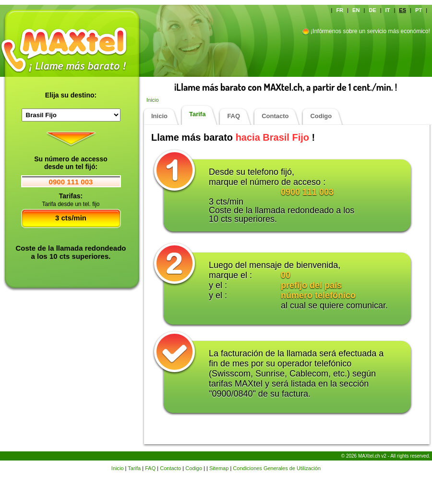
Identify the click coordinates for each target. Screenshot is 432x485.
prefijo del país (311, 285)
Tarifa (197, 114)
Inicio (152, 100)
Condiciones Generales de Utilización (277, 468)
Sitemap (218, 468)
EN (356, 10)
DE (372, 10)
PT (418, 10)
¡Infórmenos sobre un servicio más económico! (370, 31)
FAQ (233, 116)
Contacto (275, 116)
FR (339, 10)
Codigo (321, 116)
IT (387, 10)
